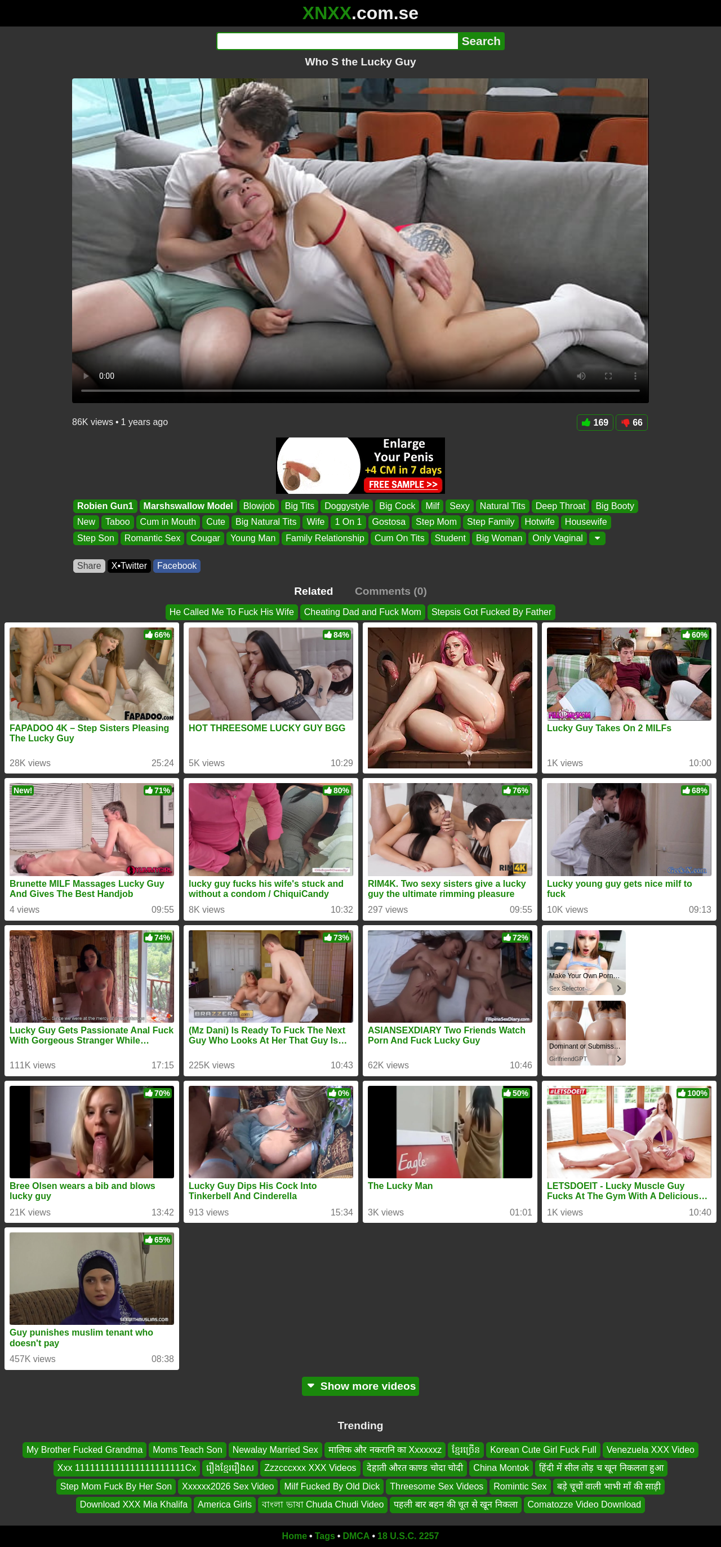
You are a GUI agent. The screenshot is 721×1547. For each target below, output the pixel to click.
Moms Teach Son (187, 1450)
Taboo (117, 522)
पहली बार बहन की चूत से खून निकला (455, 1504)
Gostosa (389, 522)
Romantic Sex (152, 538)
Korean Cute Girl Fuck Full (543, 1450)
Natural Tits (503, 506)
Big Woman (499, 538)
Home (294, 1536)
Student (450, 538)
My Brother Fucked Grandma (84, 1450)
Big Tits (299, 506)
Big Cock (397, 506)
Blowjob (259, 506)
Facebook (177, 566)
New (86, 522)
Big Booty (614, 506)
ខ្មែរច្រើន (466, 1450)
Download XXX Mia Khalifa (134, 1504)
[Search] (337, 41)
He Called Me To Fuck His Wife (232, 612)
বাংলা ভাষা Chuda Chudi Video (323, 1504)
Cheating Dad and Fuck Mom (362, 612)
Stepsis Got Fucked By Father (491, 612)
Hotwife (540, 522)
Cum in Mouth (168, 522)
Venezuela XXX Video (651, 1450)
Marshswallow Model (188, 506)
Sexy (459, 506)
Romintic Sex (519, 1486)
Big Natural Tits (265, 522)
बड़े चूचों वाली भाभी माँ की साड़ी (609, 1486)
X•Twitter (129, 566)
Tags (325, 1536)
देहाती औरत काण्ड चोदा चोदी (415, 1468)
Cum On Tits (400, 538)
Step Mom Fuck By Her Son (116, 1486)
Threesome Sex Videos (436, 1486)
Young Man (252, 538)
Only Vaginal (557, 538)
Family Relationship (325, 538)
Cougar (205, 538)
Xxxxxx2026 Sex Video (228, 1486)
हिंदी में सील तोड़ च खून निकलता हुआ (601, 1468)
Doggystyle (346, 506)
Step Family (490, 522)
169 (595, 422)
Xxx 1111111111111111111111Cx (126, 1468)
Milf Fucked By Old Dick (332, 1486)
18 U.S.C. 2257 (408, 1536)
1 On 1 (348, 522)
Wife (315, 522)
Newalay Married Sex (275, 1450)
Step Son (95, 538)
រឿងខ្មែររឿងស (230, 1468)
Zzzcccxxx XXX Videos (310, 1468)
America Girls (225, 1504)
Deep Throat (561, 506)
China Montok (501, 1468)
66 (632, 422)
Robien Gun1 (105, 506)
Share (89, 566)
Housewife (586, 522)
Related (313, 591)
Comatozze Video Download (585, 1504)
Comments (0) (391, 591)
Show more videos (360, 1386)
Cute (215, 522)
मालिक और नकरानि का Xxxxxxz (385, 1450)
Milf (432, 506)
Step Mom (436, 522)
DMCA (356, 1536)
